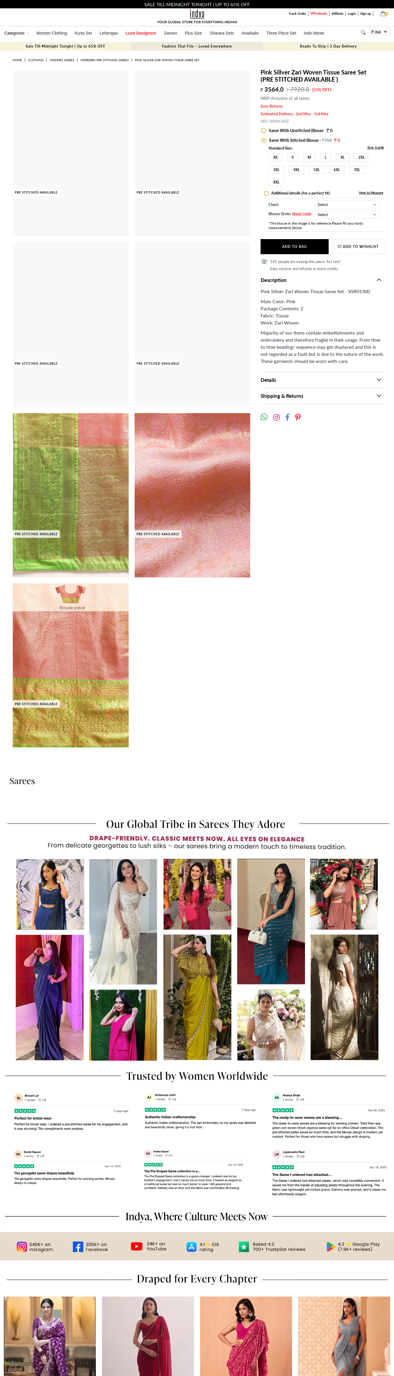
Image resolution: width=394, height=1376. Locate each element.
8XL (276, 182)
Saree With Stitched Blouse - (304, 140)
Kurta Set (83, 33)
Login (352, 13)
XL (342, 157)
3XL (276, 170)
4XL (296, 170)
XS (275, 157)
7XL (357, 170)
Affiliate (337, 13)
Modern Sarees (62, 60)
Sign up (365, 13)
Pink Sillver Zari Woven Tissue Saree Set (167, 60)
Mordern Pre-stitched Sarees (104, 60)
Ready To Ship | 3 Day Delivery (328, 46)
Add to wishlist (358, 246)
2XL (362, 157)
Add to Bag (294, 246)
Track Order (297, 13)
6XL (337, 170)
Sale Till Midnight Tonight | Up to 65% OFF (66, 46)
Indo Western (316, 33)
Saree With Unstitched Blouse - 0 (300, 130)
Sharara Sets (222, 33)
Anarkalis (250, 33)
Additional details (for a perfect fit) (300, 193)
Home (17, 60)
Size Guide (375, 147)
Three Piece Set (281, 33)
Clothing (35, 60)
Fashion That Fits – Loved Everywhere (197, 46)
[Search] (363, 32)
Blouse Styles (280, 214)
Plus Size (193, 33)
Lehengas (109, 33)
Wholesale (319, 13)
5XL (317, 170)
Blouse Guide (301, 213)
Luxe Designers (140, 33)
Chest (274, 204)
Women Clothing (51, 33)
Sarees (170, 33)
